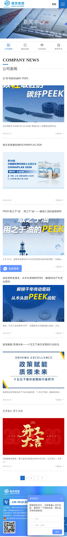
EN (54, 4)
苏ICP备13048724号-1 (21, 516)
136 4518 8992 (21, 502)
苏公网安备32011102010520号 (18, 519)
